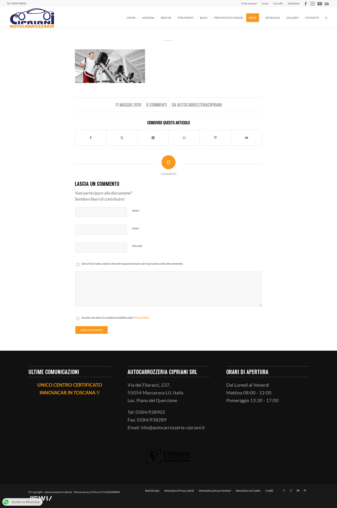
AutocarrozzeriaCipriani (199, 104)
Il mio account (249, 3)
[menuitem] (249, 3)
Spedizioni (294, 3)
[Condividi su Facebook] (90, 138)
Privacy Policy (141, 318)
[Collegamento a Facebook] (305, 3)
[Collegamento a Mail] (326, 3)
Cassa (265, 3)
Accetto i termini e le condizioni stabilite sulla (115, 318)
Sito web (137, 246)
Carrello (278, 3)
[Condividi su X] (121, 138)
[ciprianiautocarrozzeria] (31, 18)
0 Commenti (156, 104)
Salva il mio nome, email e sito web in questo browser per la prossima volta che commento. (132, 264)
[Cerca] (326, 18)
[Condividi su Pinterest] (215, 138)
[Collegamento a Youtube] (319, 3)
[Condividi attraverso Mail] (246, 138)
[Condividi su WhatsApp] (184, 138)
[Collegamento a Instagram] (312, 3)
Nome (136, 211)
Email (136, 229)
